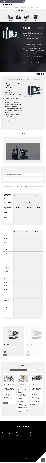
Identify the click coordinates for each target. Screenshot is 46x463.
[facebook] (26, 426)
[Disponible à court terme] (37, 74)
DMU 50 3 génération (20, 435)
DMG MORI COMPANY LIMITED (35, 437)
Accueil (4, 7)
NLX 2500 (18, 442)
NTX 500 (17, 437)
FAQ (2, 439)
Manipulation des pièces (25, 7)
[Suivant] (24, 358)
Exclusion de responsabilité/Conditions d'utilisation (22, 454)
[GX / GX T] (5, 74)
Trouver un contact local (6, 437)
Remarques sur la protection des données (27, 451)
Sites (31, 442)
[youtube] (28, 426)
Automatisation (15, 7)
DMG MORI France (33, 435)
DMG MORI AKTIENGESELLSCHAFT (36, 439)
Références (4, 442)
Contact (3, 435)
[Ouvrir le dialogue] (13, 340)
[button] (39, 4)
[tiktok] (23, 426)
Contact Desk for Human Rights (35, 444)
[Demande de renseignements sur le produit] (42, 74)
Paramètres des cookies (6, 454)
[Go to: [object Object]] (9, 378)
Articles (31, 370)
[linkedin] (17, 426)
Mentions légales (14, 451)
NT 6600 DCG (18, 439)
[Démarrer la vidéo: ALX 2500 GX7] (23, 151)
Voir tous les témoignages (18, 370)
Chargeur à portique (34, 7)
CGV (8, 451)
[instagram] (20, 426)
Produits (9, 7)
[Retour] (21, 358)
